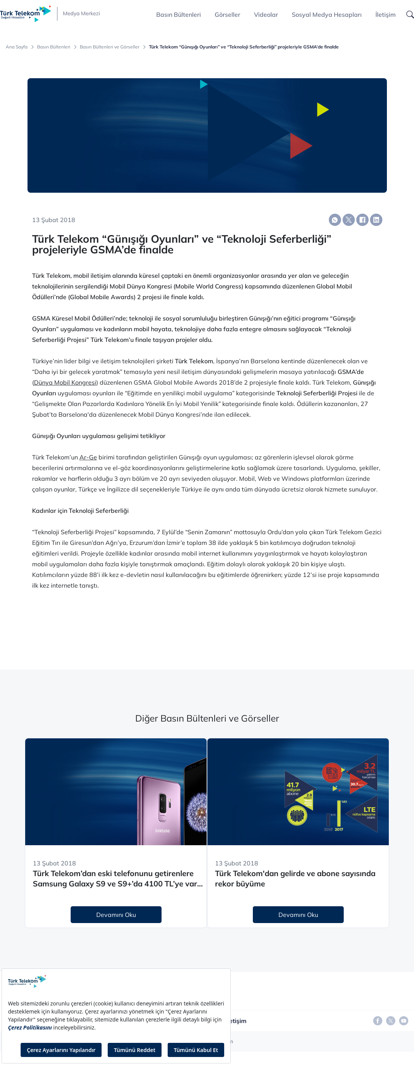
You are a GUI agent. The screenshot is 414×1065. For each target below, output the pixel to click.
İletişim (385, 14)
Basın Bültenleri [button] (178, 14)
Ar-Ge (88, 457)
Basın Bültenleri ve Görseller (109, 47)
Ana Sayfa (16, 47)
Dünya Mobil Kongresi (65, 382)
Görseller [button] (227, 14)
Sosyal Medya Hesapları (327, 14)
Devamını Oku (116, 914)
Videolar (266, 14)
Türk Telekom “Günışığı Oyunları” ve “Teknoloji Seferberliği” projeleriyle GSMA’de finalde (244, 47)
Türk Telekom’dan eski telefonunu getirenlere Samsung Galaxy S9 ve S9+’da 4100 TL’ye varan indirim (119, 878)
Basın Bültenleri (53, 47)
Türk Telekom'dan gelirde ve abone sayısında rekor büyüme (295, 878)
